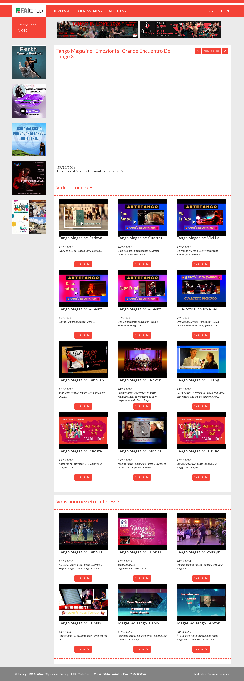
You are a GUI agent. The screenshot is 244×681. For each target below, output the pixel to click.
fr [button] (210, 11)
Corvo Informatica (218, 674)
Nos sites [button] (118, 11)
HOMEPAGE (62, 11)
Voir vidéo (83, 264)
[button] (83, 217)
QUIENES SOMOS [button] (89, 11)
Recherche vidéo (27, 27)
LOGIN (224, 11)
